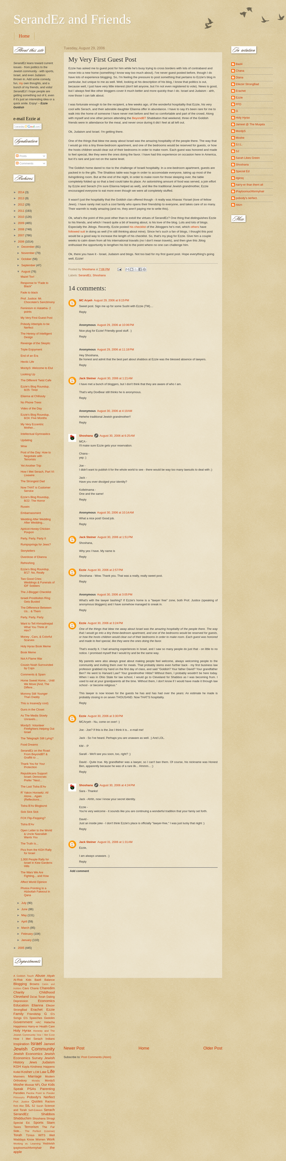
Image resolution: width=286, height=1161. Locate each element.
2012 (21, 204)
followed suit (76, 231)
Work (51, 1139)
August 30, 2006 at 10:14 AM (115, 512)
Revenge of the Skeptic (35, 343)
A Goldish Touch (23, 975)
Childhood (47, 992)
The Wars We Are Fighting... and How (35, 874)
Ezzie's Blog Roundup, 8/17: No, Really (35, 571)
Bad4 (37, 979)
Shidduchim (22, 1118)
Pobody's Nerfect (41, 1097)
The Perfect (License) (40, 1131)
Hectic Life (27, 361)
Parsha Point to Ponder (40, 1093)
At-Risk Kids (22, 979)
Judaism (48, 1062)
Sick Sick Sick (29, 811)
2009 (21, 223)
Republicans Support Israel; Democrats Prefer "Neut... (34, 777)
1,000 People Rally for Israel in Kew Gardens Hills (36, 863)
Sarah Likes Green (248, 157)
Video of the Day (31, 408)
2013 (21, 198)
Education (21, 1005)
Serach (49, 1110)
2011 (21, 210)
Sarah (39, 1105)
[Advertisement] (143, 1012)
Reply (82, 312)
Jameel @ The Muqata (250, 124)
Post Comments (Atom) (96, 1057)
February (27, 933)
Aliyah (51, 975)
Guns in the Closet (32, 709)
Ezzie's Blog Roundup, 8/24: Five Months (35, 416)
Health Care (47, 1026)
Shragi (50, 1118)
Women (40, 1139)
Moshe (18, 1084)
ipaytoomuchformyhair (27, 1147)
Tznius (30, 1135)
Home (24, 36)
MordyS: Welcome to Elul (37, 368)
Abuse (40, 975)
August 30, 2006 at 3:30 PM (105, 716)
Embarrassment (31, 513)
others (195, 226)
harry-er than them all (249, 184)
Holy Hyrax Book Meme (36, 646)
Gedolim (49, 1018)
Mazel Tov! (27, 276)
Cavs (25, 988)
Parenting (47, 1089)
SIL (27, 1105)
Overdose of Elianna (34, 557)
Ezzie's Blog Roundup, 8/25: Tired (35, 388)
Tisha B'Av (27, 824)
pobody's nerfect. (247, 198)
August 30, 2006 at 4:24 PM (117, 785)
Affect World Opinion (34, 882)
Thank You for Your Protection (33, 765)
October (26, 259)
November (28, 253)
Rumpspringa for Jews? (36, 544)
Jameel (49, 1044)
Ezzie (82, 570)
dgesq (240, 178)
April (24, 921)
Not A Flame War (31, 658)
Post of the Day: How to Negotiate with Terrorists (36, 456)
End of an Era (29, 355)
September (28, 265)
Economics (46, 1001)
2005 (21, 947)
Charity (18, 992)
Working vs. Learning (26, 1143)
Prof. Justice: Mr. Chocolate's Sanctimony (38, 300)
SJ (33, 1105)
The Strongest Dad (33, 481)
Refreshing (27, 563)
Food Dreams (29, 744)
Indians (50, 1038)
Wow (24, 446)
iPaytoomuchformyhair (250, 191)
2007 (21, 235)
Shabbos (48, 1114)
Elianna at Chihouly (33, 396)
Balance (49, 979)
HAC (38, 1022)
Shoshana (99, 275)
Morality (36, 1080)
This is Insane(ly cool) (34, 703)
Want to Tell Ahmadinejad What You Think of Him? (37, 627)
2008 (21, 229)
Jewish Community (34, 1048)
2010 (21, 216)
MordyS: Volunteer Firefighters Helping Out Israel (37, 729)
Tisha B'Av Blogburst (34, 805)
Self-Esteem (35, 1110)
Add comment (79, 871)
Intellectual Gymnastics (35, 434)
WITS (41, 1135)
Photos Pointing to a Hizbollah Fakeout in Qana (35, 891)
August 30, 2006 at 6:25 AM (117, 435)
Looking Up (28, 374)
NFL (37, 1084)
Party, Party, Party (32, 617)
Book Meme (28, 652)
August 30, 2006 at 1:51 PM (115, 537)
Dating (50, 996)
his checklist (138, 226)
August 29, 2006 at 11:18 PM (115, 349)
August (26, 271)
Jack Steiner (87, 378)
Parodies (19, 1093)
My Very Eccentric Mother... (32, 426)
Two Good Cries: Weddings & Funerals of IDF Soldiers (38, 582)
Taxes (17, 1127)
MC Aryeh (86, 300)
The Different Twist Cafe (36, 380)
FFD (238, 104)
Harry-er (33, 1026)
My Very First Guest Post (36, 317)
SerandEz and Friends (72, 19)
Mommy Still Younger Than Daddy (34, 695)
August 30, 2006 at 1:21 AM (114, 378)
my (21, 83)
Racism (50, 1101)
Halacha (49, 1022)
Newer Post (74, 1048)
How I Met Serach (28, 1038)
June (24, 909)
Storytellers (28, 550)
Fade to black (29, 292)
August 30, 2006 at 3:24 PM (105, 623)
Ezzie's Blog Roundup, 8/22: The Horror (35, 498)
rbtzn (239, 204)
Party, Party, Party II (33, 538)
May (24, 915)
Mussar (29, 1084)
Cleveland (21, 996)
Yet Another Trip (31, 465)
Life (51, 1071)
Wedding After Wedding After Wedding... (36, 521)
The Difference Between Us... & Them (36, 609)
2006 (21, 241)
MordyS (50, 1080)
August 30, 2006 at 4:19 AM (114, 411)
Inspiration (21, 1044)
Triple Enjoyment (31, 349)
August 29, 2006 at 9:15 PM (111, 300)
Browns (34, 984)
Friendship (34, 1014)
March (25, 927)
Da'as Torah (37, 996)
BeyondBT (139, 118)
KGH (17, 1066)
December (28, 246)
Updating (26, 440)
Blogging (20, 984)
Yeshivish (49, 1143)
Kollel (17, 1072)
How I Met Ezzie (46, 1035)
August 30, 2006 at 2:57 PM (105, 570)
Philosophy (19, 1097)
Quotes (37, 1101)
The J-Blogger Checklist (36, 592)
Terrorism (31, 1127)
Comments (24, 163)
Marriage (35, 1076)
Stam (51, 1122)
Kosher (26, 1072)
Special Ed (243, 171)
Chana (34, 988)
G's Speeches (32, 1018)
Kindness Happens (42, 1066)
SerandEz (84, 275)
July (24, 903)
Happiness (20, 1026)
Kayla (25, 1066)
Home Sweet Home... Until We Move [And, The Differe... (38, 684)
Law (43, 1072)
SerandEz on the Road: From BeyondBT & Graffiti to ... (35, 754)
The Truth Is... (29, 843)
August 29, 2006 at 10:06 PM (115, 325)
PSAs (31, 1089)
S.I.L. (239, 144)
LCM (36, 1072)
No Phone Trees (31, 402)
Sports (39, 1122)
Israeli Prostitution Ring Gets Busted (35, 599)
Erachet (36, 1009)
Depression (20, 1001)
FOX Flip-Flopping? (33, 818)
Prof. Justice (21, 1101)
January (26, 940)
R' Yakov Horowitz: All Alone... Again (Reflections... (34, 796)
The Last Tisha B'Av (33, 786)
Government (22, 1022)
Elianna (37, 1005)
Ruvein (25, 506)
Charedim (47, 988)
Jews (33, 1062)
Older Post (212, 1048)
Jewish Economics (27, 1054)
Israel (36, 1043)
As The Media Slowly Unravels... (34, 717)
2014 (21, 192)
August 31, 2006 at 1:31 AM (114, 842)
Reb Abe (18, 1105)
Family (18, 1014)
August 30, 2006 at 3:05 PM (114, 594)
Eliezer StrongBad (247, 84)
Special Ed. (21, 1122)
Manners (19, 1076)
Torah (17, 1135)
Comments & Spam (33, 674)
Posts (21, 156)
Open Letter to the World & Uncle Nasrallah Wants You (36, 834)
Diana (239, 77)
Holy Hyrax (22, 1030)
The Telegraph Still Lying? (37, 738)
